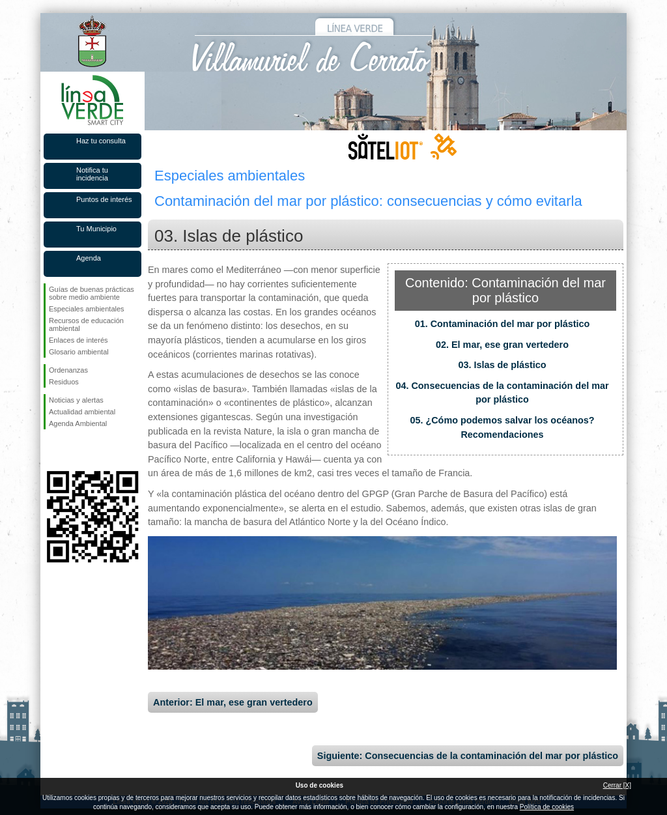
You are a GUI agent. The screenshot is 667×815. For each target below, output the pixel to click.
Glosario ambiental (79, 352)
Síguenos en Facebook (51, 450)
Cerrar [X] (617, 785)
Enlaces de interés (78, 340)
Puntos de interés (104, 199)
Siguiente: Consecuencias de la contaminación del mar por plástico (467, 756)
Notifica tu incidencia (92, 174)
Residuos (64, 382)
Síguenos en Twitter (73, 450)
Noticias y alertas (76, 400)
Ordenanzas (68, 370)
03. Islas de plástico (502, 365)
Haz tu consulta (101, 141)
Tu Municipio (96, 229)
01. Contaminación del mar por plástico (502, 324)
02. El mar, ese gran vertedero (502, 344)
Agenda (88, 258)
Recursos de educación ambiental (86, 324)
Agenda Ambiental (78, 423)
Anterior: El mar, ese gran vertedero (233, 702)
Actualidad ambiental (82, 412)
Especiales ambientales (86, 309)
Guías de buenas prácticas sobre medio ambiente (91, 293)
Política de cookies (547, 806)
